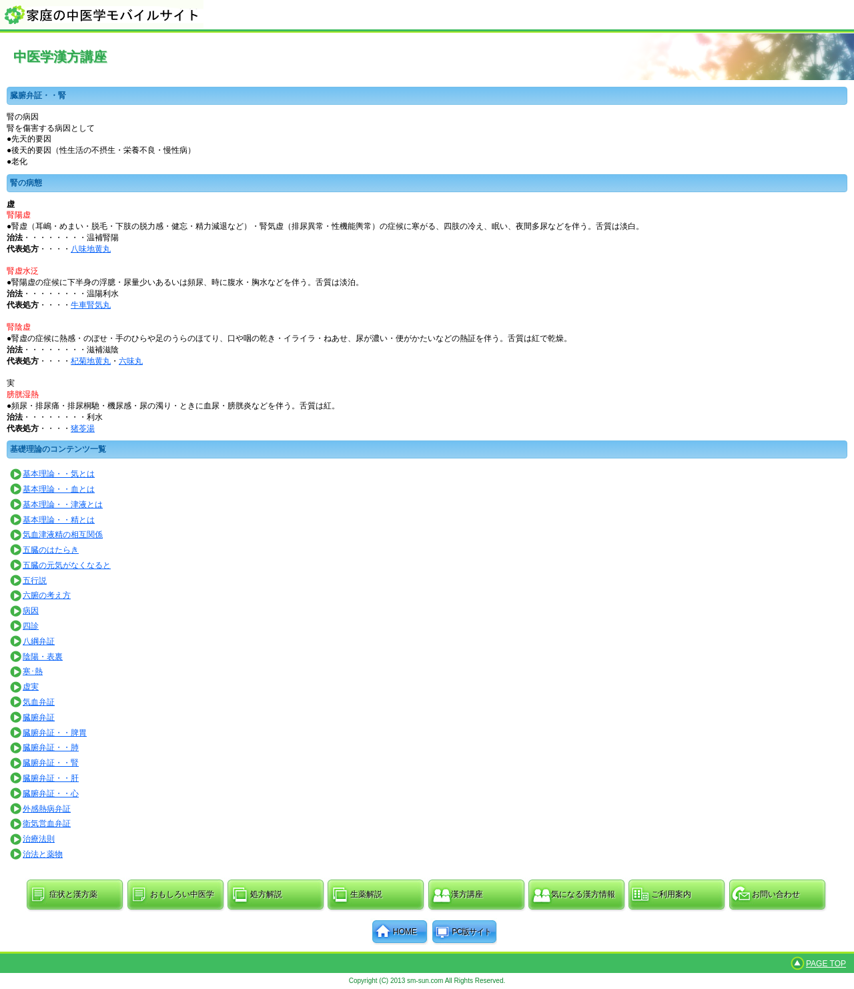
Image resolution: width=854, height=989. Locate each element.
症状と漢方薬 (73, 894)
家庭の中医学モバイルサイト (427, 14)
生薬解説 (366, 894)
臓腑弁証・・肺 (51, 747)
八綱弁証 (39, 641)
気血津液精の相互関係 (63, 534)
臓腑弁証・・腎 (51, 762)
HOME (405, 931)
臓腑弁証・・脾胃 (55, 732)
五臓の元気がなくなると (67, 565)
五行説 (35, 580)
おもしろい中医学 (182, 894)
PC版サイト (471, 931)
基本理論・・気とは (59, 473)
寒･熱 (33, 671)
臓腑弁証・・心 (51, 793)
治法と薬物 (43, 854)
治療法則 (39, 839)
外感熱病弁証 (47, 808)
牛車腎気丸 (91, 305)
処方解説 (266, 894)
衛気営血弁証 (47, 823)
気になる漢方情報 (583, 894)
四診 (31, 626)
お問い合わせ (776, 894)
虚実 (31, 686)
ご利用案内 (671, 894)
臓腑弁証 (39, 717)
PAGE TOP (826, 963)
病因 (31, 610)
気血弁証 (39, 702)
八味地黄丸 (91, 249)
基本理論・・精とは (59, 520)
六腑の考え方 (47, 595)
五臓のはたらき (51, 550)
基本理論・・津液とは (63, 504)
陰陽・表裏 (43, 656)
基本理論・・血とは (59, 489)
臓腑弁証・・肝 (51, 778)
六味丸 (131, 361)
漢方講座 (467, 894)
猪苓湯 (83, 428)
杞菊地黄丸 (91, 361)
